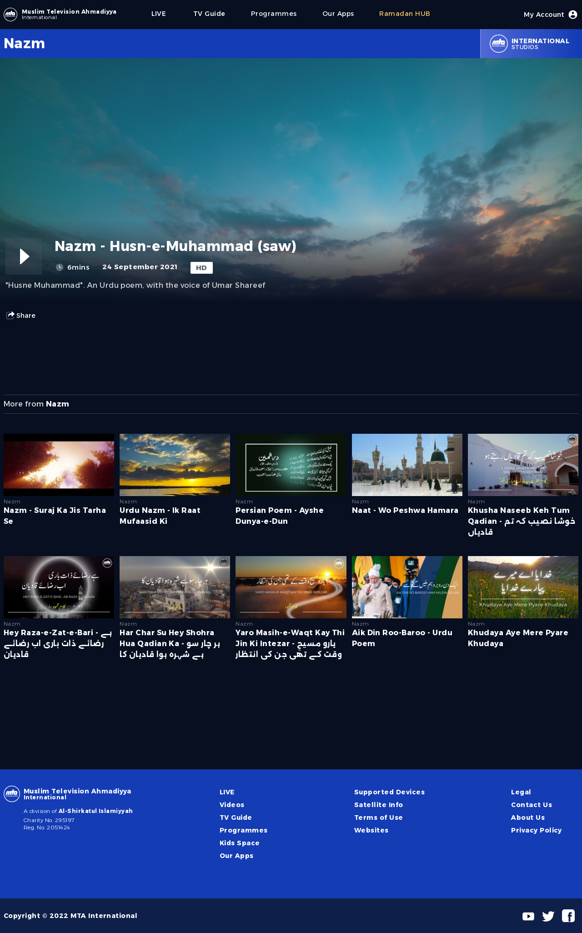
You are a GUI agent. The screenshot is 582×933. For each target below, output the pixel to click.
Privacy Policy (536, 830)
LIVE (227, 792)
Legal (521, 792)
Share (20, 315)
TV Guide (236, 817)
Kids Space (240, 843)
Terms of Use (378, 817)
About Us (528, 817)
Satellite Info (378, 805)
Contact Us (531, 805)
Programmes (244, 830)
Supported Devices (389, 792)
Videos (232, 805)
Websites (371, 830)
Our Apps (237, 856)
